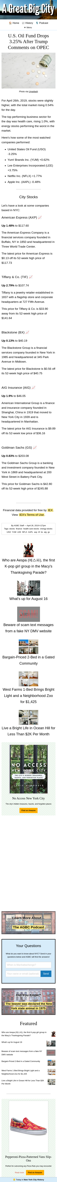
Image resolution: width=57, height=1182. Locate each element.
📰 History (27, 23)
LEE (19, 532)
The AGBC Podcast (28, 927)
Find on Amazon (28, 810)
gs (49, 532)
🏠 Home (14, 23)
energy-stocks (46, 529)
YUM (14, 532)
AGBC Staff (19, 525)
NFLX (25, 532)
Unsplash (33, 91)
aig (45, 532)
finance (19, 529)
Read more (19, 1173)
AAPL (31, 532)
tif (39, 532)
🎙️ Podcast (42, 23)
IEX (50, 510)
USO (9, 532)
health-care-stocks (31, 529)
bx (42, 532)
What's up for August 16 (12, 1042)
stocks (12, 529)
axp (36, 532)
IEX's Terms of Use (31, 514)
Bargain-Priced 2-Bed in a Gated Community (21, 1061)
